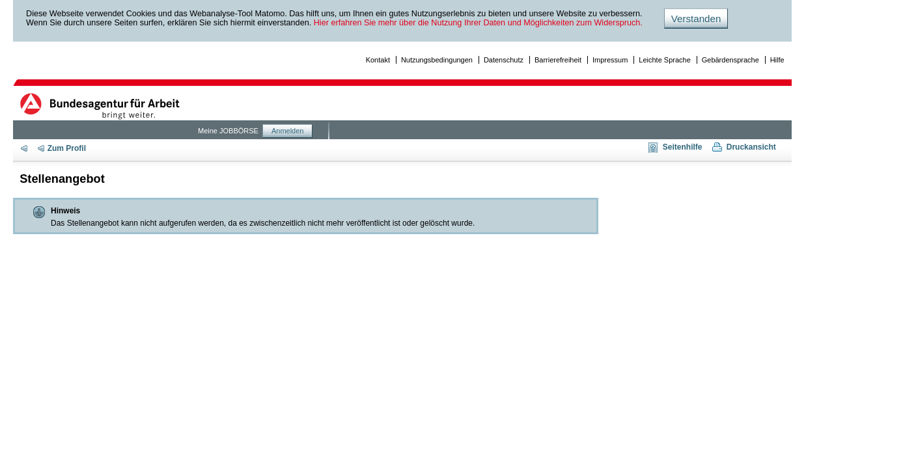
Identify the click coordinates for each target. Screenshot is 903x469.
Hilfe (777, 60)
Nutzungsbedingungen (437, 60)
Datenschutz (503, 60)
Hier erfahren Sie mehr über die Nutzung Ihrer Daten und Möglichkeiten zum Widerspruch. (478, 22)
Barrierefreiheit (558, 60)
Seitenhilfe (682, 147)
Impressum (610, 60)
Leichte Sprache (665, 60)
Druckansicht (751, 147)
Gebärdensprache (730, 60)
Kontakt (378, 60)
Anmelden (287, 131)
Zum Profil (67, 148)
